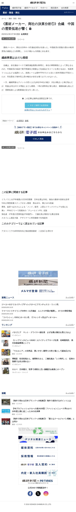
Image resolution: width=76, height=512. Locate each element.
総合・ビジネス (17, 354)
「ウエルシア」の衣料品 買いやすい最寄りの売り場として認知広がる (41, 351)
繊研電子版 (16, 8)
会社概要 (65, 8)
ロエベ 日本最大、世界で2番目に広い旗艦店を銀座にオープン (38, 369)
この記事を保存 (8, 38)
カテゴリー (68, 12)
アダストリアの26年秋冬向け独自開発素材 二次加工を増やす (27, 231)
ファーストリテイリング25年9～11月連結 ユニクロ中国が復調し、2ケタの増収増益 (37, 311)
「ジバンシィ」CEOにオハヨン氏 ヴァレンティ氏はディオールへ (29, 317)
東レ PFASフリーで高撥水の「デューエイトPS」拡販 (24, 210)
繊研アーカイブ (30, 8)
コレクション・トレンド (20, 372)
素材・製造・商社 (11, 12)
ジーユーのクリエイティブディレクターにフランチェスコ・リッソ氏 (30, 304)
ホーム (4, 18)
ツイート (21, 39)
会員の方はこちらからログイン (38, 110)
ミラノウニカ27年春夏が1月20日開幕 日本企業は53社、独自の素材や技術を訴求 (35, 199)
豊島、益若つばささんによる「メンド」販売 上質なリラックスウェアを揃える (35, 207)
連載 (26, 121)
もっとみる (70, 297)
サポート (44, 8)
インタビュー (16, 335)
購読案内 (54, 8)
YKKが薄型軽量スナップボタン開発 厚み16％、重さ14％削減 (27, 203)
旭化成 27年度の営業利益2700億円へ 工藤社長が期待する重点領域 (30, 214)
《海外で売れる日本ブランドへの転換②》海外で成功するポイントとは (41, 401)
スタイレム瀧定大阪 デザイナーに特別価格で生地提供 (25, 218)
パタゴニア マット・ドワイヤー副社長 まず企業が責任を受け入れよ (41, 332)
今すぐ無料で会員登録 (38, 105)
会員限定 (20, 121)
